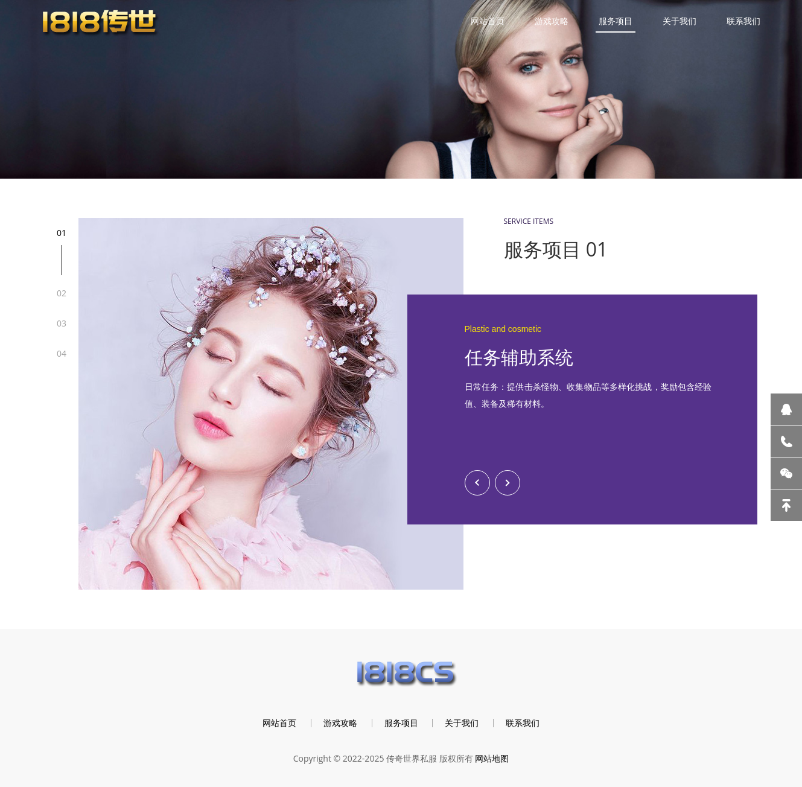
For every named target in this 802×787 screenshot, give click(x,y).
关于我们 (679, 21)
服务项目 (615, 21)
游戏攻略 (551, 21)
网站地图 (492, 758)
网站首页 (487, 21)
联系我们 (743, 21)
